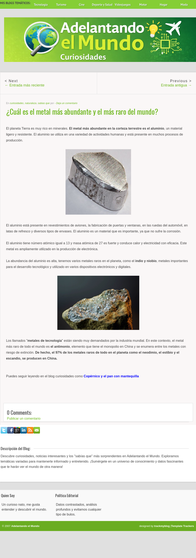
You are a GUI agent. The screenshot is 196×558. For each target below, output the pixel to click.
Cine (82, 5)
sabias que (44, 103)
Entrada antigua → (176, 85)
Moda (184, 5)
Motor (143, 5)
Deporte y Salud (102, 5)
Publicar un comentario (24, 418)
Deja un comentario (66, 103)
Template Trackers (182, 526)
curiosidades (17, 103)
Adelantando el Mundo (25, 526)
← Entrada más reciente (24, 85)
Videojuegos (123, 5)
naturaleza (30, 103)
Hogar (164, 5)
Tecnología (41, 5)
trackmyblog (162, 526)
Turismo (61, 5)
